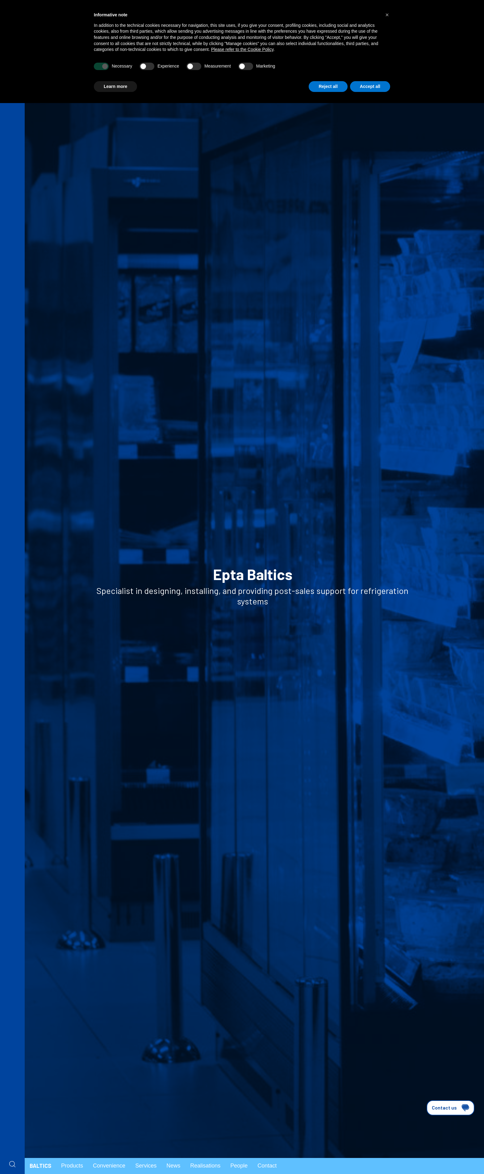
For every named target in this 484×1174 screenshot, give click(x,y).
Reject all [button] (328, 86)
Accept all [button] (370, 86)
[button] (387, 15)
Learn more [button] (115, 86)
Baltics (40, 1165)
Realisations (205, 1166)
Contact (267, 1166)
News (173, 1166)
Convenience (109, 1166)
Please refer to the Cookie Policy (242, 49)
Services (145, 1166)
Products (72, 1166)
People (239, 1166)
